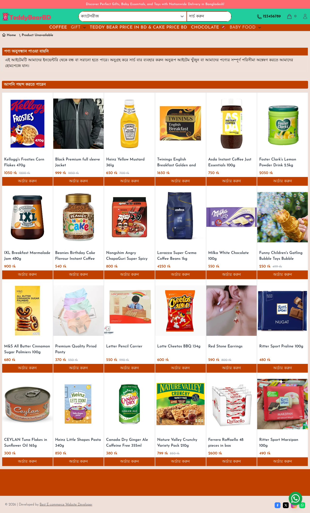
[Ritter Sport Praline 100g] (282, 311)
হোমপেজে (13, 66)
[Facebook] (277, 505)
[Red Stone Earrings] (231, 311)
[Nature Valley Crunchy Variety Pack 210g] (180, 404)
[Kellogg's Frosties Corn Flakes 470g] (27, 124)
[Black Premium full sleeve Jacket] (78, 124)
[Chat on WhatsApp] (295, 498)
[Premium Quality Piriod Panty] (78, 311)
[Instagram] (294, 505)
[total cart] (291, 16)
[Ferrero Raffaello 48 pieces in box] (231, 404)
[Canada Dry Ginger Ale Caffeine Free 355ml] (129, 404)
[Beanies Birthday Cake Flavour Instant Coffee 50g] (78, 217)
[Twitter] (286, 505)
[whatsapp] (302, 505)
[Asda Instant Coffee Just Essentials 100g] (231, 124)
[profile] (305, 16)
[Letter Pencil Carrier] (129, 311)
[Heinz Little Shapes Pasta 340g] (78, 404)
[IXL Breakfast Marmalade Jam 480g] (27, 217)
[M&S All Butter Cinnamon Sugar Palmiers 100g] (27, 311)
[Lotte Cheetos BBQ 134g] (180, 311)
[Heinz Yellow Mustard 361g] (129, 124)
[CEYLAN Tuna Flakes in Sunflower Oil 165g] (27, 404)
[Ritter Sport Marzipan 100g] (282, 404)
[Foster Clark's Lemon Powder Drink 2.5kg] (282, 124)
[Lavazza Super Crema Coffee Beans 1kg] (180, 217)
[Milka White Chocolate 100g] (231, 217)
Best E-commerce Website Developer (66, 504)
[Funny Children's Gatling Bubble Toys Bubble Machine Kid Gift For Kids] (282, 217)
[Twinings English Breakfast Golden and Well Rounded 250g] (180, 124)
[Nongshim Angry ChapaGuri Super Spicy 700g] (129, 217)
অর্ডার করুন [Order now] (27, 181)
